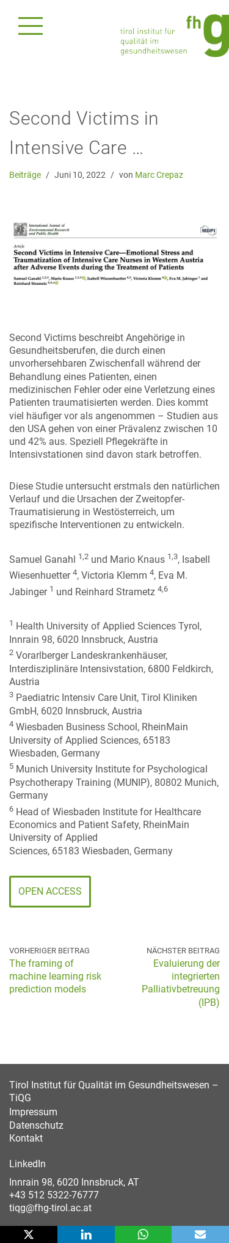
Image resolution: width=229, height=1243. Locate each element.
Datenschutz (36, 1125)
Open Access (50, 891)
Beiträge (25, 175)
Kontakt (26, 1138)
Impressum (33, 1112)
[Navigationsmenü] (30, 26)
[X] (28, 1234)
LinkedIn (27, 1164)
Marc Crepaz (159, 175)
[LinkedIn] (86, 1234)
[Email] (200, 1234)
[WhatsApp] (143, 1234)
